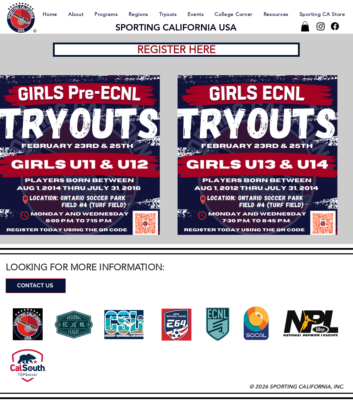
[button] (76, 14)
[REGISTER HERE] (176, 50)
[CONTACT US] (36, 285)
